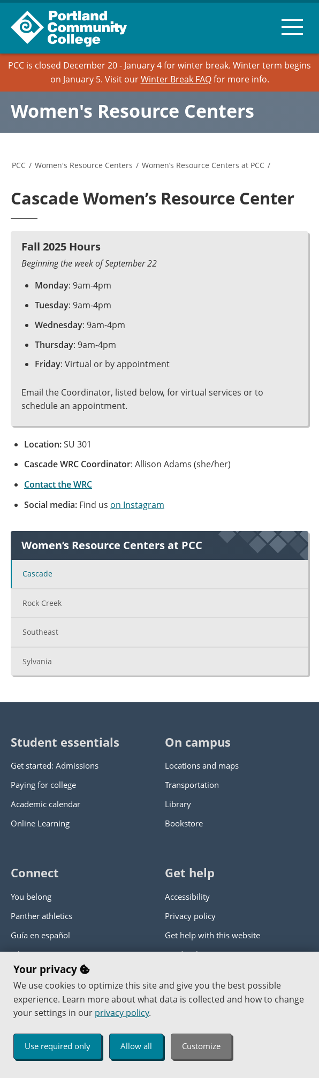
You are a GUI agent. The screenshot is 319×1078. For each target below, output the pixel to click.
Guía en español (40, 935)
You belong (31, 896)
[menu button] (292, 27)
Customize (201, 1046)
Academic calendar (45, 804)
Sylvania (37, 661)
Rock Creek (42, 603)
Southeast (40, 632)
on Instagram (137, 505)
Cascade (37, 573)
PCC (19, 165)
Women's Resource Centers (132, 110)
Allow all (136, 1046)
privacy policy (122, 1013)
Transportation (192, 784)
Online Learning (40, 823)
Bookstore (184, 823)
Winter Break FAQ (176, 79)
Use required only (57, 1046)
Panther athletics (41, 915)
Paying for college (43, 784)
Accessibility (187, 896)
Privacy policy (190, 915)
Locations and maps (202, 765)
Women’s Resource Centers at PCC (203, 165)
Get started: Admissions (54, 765)
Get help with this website (212, 935)
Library (178, 804)
